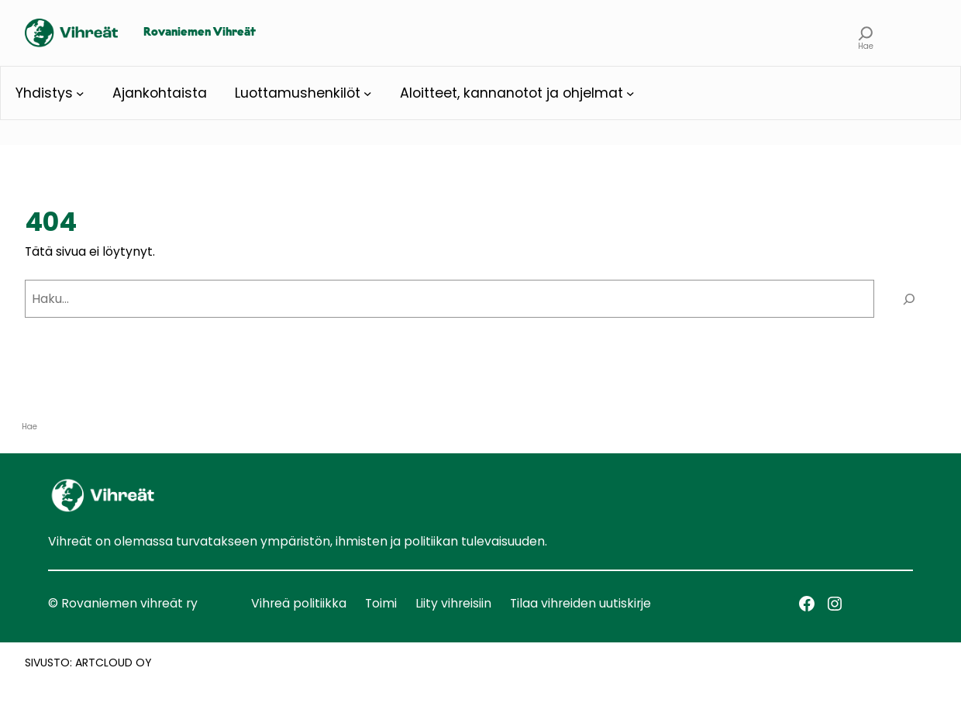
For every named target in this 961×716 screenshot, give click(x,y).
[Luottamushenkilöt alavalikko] (367, 93)
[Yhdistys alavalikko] (80, 93)
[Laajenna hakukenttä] (865, 33)
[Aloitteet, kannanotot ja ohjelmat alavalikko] (630, 93)
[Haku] (909, 299)
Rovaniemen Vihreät (199, 32)
